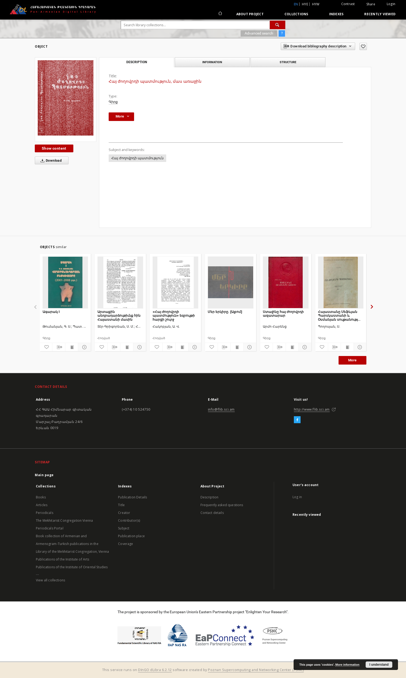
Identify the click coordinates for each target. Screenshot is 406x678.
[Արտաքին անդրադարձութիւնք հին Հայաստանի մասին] (120, 282)
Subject (123, 528)
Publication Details (132, 497)
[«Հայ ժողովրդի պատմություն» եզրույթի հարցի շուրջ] (175, 282)
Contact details (212, 512)
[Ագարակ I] (65, 282)
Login (391, 4)
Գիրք (113, 102)
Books (41, 497)
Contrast (348, 4)
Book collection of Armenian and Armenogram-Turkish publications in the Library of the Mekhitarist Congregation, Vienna (72, 544)
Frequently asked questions (221, 505)
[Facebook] (297, 420)
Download (50, 160)
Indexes (336, 14)
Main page (44, 475)
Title (121, 505)
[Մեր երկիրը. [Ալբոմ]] (230, 282)
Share (370, 4)
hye (305, 4)
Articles (41, 505)
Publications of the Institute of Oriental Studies (72, 567)
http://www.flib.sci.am (312, 409)
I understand (379, 664)
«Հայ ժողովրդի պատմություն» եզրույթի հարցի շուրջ (174, 315)
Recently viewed (380, 14)
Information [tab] (212, 62)
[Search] (277, 25)
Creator (124, 512)
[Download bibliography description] (58, 347)
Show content (54, 148)
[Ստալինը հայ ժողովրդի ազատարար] (285, 282)
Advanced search (259, 33)
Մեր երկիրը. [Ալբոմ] (225, 311)
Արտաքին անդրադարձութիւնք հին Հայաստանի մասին (119, 315)
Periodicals (44, 512)
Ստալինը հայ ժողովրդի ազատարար (283, 313)
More (352, 360)
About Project (250, 14)
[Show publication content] (71, 347)
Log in (297, 497)
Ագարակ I (51, 311)
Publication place (131, 536)
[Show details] (83, 347)
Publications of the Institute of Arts (62, 559)
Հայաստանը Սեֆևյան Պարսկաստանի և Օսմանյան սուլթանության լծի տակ (340, 315)
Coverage (125, 543)
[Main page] (220, 14)
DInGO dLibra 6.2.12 (155, 670)
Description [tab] (136, 62)
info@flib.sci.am (221, 409)
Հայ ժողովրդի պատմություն (137, 158)
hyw (316, 4)
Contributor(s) (129, 520)
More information (347, 664)
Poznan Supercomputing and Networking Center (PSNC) (256, 670)
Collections (296, 14)
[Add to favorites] (363, 46)
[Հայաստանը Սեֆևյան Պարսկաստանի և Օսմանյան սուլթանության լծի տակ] (340, 282)
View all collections (50, 580)
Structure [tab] (288, 62)
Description (209, 497)
